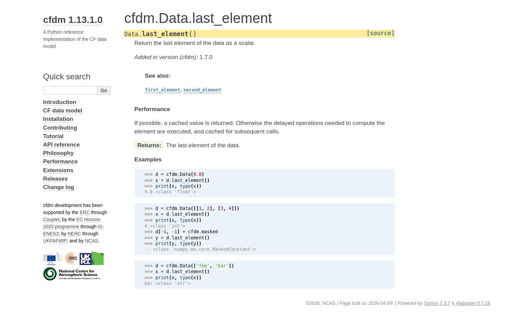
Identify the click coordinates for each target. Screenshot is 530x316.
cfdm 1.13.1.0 (73, 20)
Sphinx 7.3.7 (437, 303)
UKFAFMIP (55, 240)
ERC (85, 212)
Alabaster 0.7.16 (473, 303)
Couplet (51, 219)
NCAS (91, 240)
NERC (74, 233)
